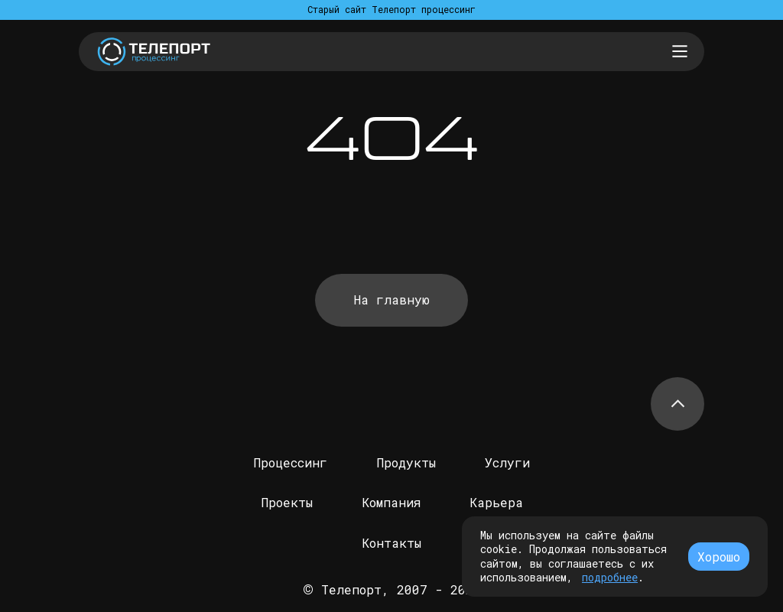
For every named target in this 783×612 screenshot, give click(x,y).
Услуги (507, 462)
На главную (392, 299)
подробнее (610, 577)
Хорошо (718, 557)
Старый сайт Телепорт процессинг (391, 9)
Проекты (287, 502)
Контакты (391, 543)
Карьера (496, 502)
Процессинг (290, 462)
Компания (391, 502)
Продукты (406, 462)
